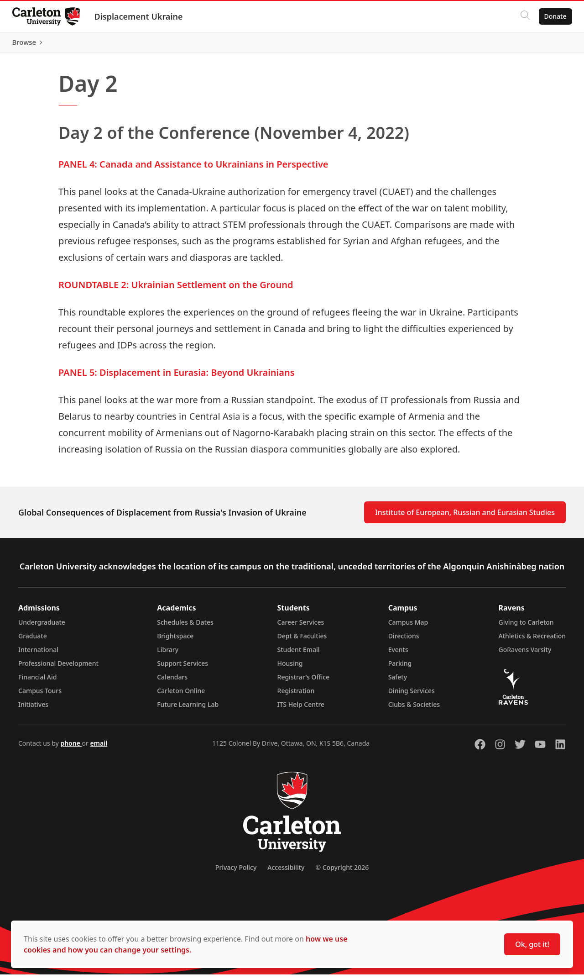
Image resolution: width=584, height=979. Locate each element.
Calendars (172, 681)
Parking (400, 667)
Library (167, 654)
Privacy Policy (235, 872)
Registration (296, 695)
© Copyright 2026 (342, 872)
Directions (403, 640)
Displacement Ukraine (141, 16)
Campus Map (408, 626)
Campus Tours (40, 695)
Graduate (32, 640)
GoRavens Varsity (525, 654)
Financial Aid (37, 681)
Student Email (298, 654)
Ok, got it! (532, 944)
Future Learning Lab (188, 709)
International (38, 654)
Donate (553, 16)
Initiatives (33, 709)
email (98, 747)
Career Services (300, 626)
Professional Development (58, 667)
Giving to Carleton (526, 626)
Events (398, 654)
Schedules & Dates (185, 626)
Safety (397, 681)
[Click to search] (522, 16)
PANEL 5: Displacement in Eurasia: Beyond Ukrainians (176, 377)
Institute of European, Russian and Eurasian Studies (465, 517)
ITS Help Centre (301, 709)
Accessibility (285, 872)
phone (71, 747)
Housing (290, 667)
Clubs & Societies (414, 709)
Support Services (182, 667)
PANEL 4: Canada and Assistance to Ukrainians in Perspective (193, 169)
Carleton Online (181, 695)
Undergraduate (41, 626)
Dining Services (411, 695)
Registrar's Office (303, 681)
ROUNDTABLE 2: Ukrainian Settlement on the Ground (175, 289)
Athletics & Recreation (532, 640)
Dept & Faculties (302, 640)
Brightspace (175, 640)
